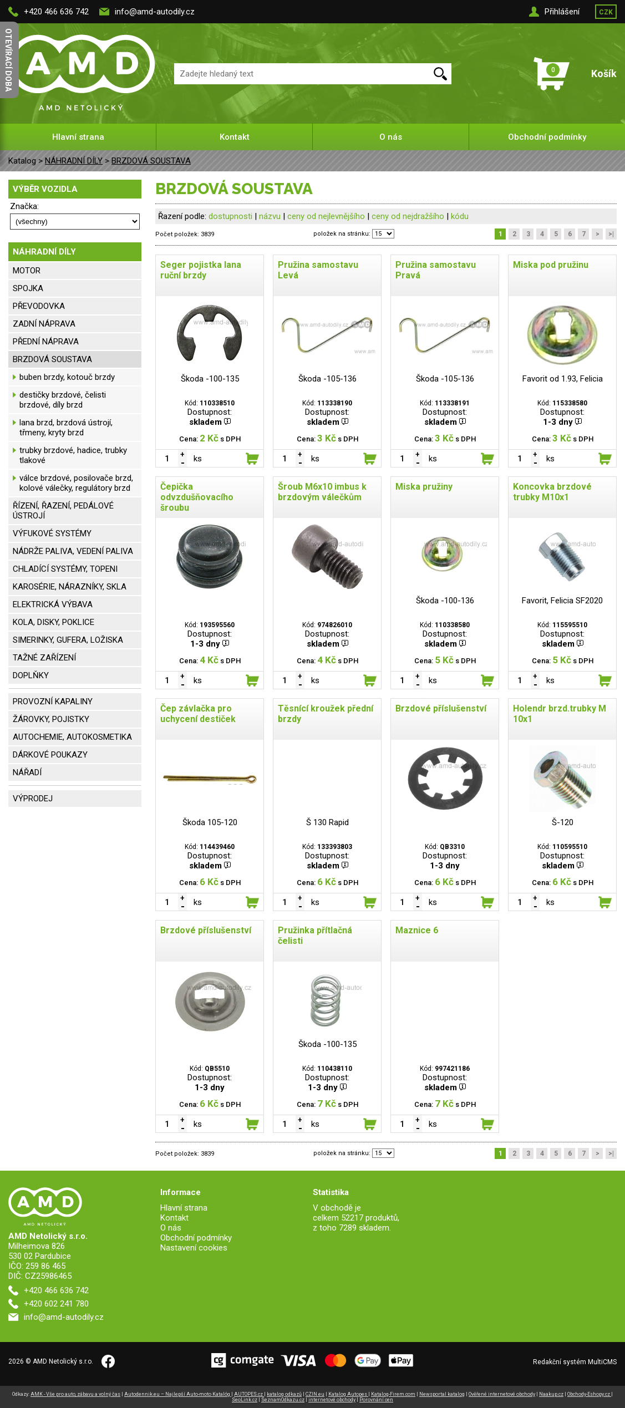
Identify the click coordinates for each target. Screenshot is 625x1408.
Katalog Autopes (348, 1394)
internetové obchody (331, 1399)
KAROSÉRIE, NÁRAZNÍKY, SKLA (69, 587)
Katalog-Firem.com (393, 1394)
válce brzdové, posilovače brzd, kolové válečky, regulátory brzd (76, 483)
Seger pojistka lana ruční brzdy (200, 270)
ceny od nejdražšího (408, 216)
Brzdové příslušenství (440, 708)
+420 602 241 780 (56, 1304)
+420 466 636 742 (56, 12)
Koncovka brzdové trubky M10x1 (552, 491)
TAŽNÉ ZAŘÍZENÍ (44, 658)
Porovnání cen (376, 1399)
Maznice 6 (416, 930)
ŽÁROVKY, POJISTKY (51, 719)
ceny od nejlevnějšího (326, 216)
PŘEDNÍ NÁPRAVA (46, 342)
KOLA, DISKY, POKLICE (53, 622)
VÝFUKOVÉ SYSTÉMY (52, 533)
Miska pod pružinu (550, 265)
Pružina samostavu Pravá (435, 270)
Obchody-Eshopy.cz (589, 1394)
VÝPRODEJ (33, 799)
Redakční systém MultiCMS (575, 1362)
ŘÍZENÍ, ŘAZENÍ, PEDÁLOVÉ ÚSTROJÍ (63, 511)
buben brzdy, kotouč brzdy (67, 377)
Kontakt (235, 137)
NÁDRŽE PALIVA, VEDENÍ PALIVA (73, 551)
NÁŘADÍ (27, 772)
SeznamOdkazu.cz (282, 1399)
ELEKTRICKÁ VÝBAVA (53, 604)
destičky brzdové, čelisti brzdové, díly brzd (62, 400)
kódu (460, 216)
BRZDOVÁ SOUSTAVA (151, 161)
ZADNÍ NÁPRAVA (44, 324)
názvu (270, 216)
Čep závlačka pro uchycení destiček (198, 713)
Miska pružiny (424, 486)
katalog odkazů (284, 1394)
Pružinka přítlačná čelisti (315, 935)
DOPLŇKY (31, 675)
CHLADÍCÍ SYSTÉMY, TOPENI (65, 569)
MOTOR (26, 271)
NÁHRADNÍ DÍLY (74, 161)
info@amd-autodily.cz (155, 12)
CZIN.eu (315, 1394)
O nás (390, 137)
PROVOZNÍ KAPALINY (53, 701)
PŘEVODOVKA (39, 306)
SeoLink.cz (244, 1399)
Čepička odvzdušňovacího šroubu (196, 497)
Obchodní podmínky (547, 137)
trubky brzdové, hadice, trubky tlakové (73, 455)
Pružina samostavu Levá (318, 270)
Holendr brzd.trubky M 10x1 (559, 713)
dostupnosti (230, 216)
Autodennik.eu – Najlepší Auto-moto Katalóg (177, 1394)
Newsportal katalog (442, 1394)
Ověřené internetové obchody (502, 1394)
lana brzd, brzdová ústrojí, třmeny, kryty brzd (66, 428)
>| (611, 234)
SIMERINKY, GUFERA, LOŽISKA (68, 640)
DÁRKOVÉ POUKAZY (50, 755)
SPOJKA (28, 288)
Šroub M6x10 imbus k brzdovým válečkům (322, 491)
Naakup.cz (551, 1394)
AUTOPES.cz (249, 1394)
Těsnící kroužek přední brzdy (325, 713)
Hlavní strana (78, 137)
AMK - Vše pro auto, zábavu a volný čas (75, 1394)
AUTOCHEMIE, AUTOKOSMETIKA (72, 737)
